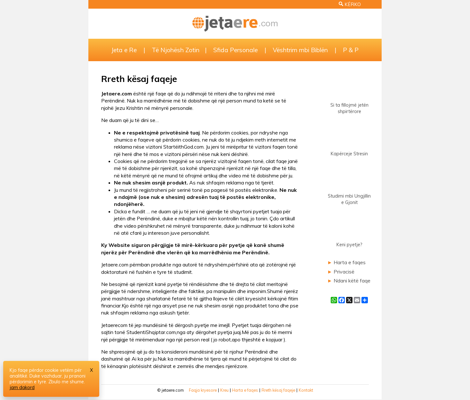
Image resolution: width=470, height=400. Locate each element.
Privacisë (344, 271)
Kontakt (306, 390)
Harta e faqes (350, 262)
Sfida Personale (235, 50)
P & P (351, 50)
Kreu (224, 390)
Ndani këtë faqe (352, 280)
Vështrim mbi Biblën (300, 50)
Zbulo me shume (66, 382)
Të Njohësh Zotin (175, 50)
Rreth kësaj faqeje (278, 390)
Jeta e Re (124, 50)
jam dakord (22, 387)
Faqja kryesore (203, 390)
